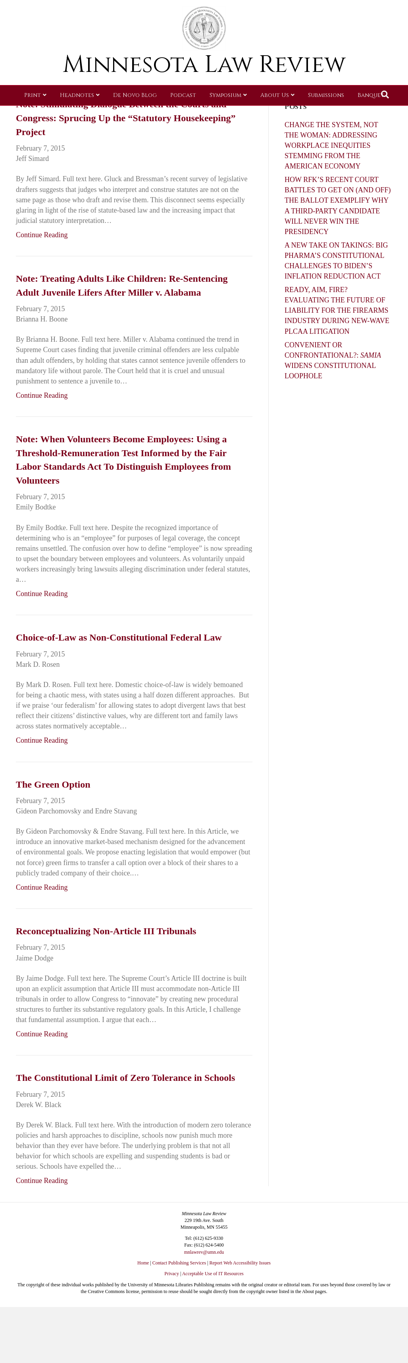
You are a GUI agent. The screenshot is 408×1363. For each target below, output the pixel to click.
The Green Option (53, 784)
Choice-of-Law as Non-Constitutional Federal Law (119, 637)
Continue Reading (41, 235)
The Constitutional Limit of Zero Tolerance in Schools (125, 1078)
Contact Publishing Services (179, 1263)
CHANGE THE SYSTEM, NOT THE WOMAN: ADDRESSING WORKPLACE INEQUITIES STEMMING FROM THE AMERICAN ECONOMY (331, 145)
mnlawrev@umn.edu (204, 1252)
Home (143, 1263)
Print (32, 117)
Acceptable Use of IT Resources (213, 1273)
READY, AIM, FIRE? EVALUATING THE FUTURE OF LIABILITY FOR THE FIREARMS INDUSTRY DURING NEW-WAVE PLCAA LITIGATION (337, 310)
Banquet (371, 117)
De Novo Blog (135, 117)
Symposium (225, 117)
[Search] (385, 116)
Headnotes (77, 117)
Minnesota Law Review (204, 86)
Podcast (183, 117)
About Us (274, 117)
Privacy (171, 1273)
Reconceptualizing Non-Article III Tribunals (106, 931)
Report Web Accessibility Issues (240, 1263)
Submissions (326, 117)
